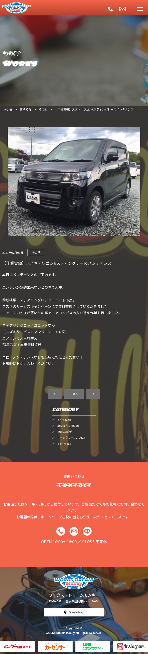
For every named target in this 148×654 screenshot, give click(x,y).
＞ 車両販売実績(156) (65, 425)
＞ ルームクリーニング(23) (69, 437)
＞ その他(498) (61, 443)
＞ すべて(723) (61, 419)
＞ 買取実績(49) (62, 431)
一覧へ (74, 394)
